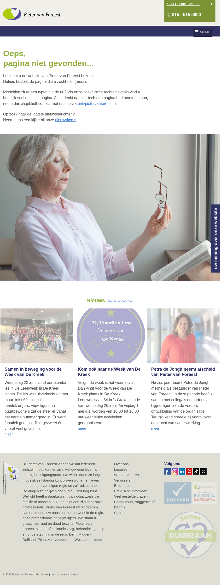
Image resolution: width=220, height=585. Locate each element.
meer (98, 539)
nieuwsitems (65, 120)
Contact (120, 513)
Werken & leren (126, 475)
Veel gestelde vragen (131, 496)
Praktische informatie (131, 491)
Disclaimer (42, 574)
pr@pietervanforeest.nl (97, 104)
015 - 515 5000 (186, 14)
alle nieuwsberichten (120, 301)
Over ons (121, 464)
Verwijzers (122, 480)
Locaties (120, 469)
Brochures (122, 485)
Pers (53, 574)
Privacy (73, 574)
